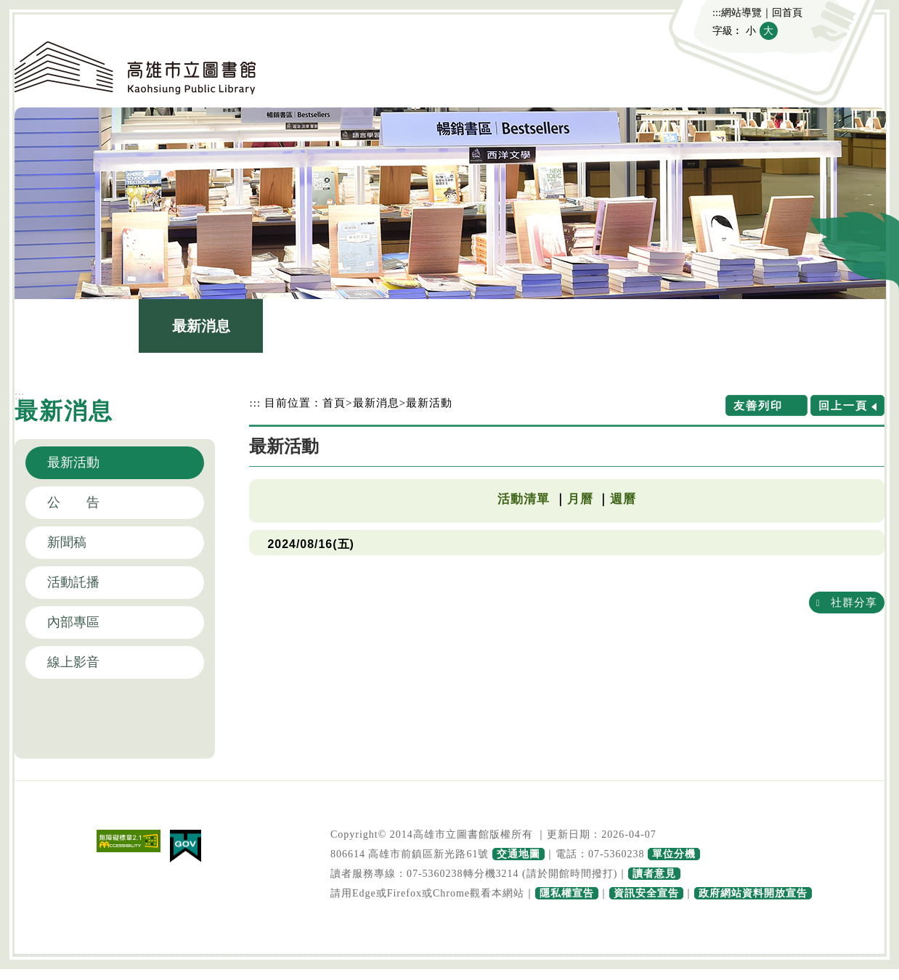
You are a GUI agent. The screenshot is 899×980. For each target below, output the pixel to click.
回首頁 (787, 12)
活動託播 (73, 582)
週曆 (623, 499)
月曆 (580, 499)
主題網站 (822, 326)
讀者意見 (654, 873)
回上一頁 (843, 405)
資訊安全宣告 (646, 893)
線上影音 (73, 662)
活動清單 (523, 499)
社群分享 (854, 602)
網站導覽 (741, 12)
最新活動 (73, 462)
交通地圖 (518, 854)
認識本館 (77, 326)
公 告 (73, 502)
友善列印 (758, 405)
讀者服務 (574, 326)
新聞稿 (66, 542)
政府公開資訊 (697, 326)
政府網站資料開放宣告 (753, 893)
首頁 (334, 402)
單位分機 (674, 854)
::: (716, 12)
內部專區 (73, 622)
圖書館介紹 (325, 326)
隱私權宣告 (567, 893)
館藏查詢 (449, 326)
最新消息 (201, 326)
